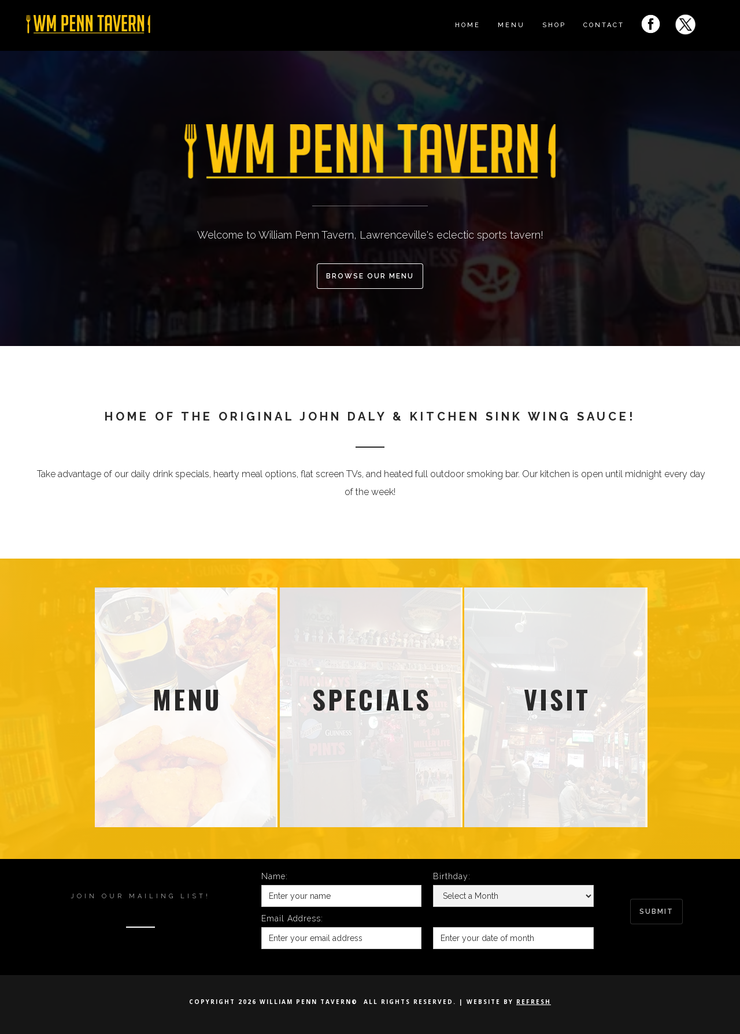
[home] (127, 20)
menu (511, 25)
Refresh (533, 1002)
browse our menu (370, 276)
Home (467, 25)
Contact (603, 25)
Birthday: (452, 876)
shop (554, 25)
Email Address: (292, 918)
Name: (274, 876)
